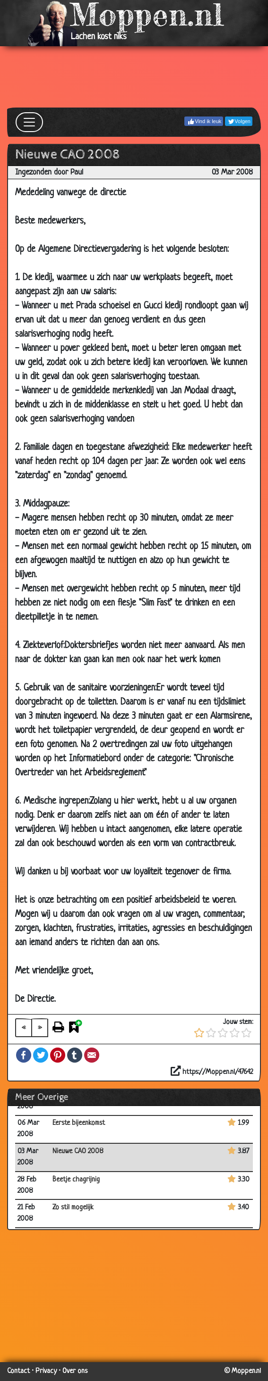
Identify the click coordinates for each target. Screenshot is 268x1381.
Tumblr (74, 1055)
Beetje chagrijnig (76, 1180)
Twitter (40, 1055)
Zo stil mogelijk (73, 1208)
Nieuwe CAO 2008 (78, 1152)
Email (91, 1055)
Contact (18, 1371)
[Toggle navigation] (29, 122)
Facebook (23, 1055)
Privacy (46, 1371)
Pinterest (57, 1055)
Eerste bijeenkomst (78, 1123)
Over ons (74, 1371)
